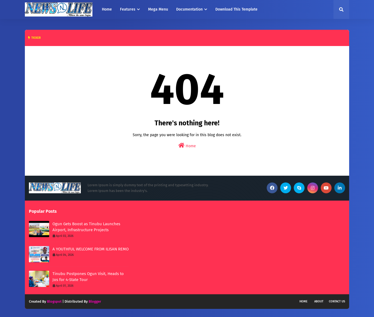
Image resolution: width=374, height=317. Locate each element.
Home (187, 145)
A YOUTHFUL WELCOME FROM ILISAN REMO (90, 249)
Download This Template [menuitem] (236, 9)
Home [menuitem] (107, 9)
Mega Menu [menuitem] (158, 9)
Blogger (95, 301)
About (318, 301)
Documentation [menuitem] (189, 9)
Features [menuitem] (127, 9)
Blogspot (54, 301)
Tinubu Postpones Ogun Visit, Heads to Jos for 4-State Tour (88, 276)
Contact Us (337, 301)
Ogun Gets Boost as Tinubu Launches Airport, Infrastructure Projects (86, 227)
